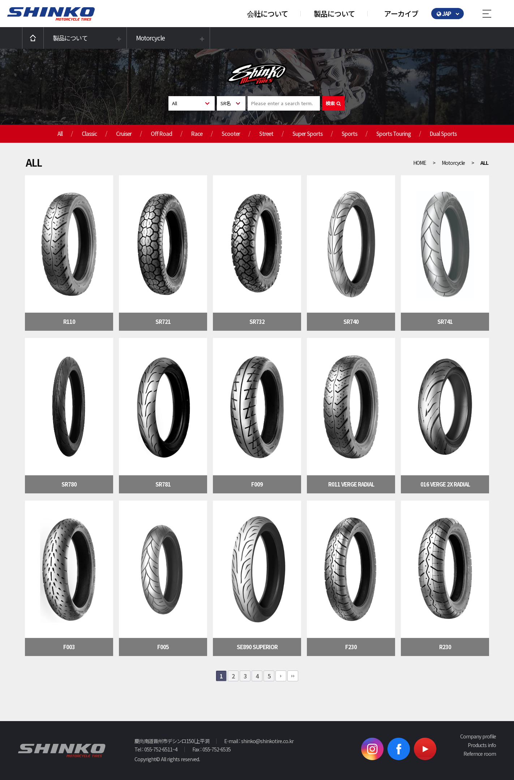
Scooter (231, 133)
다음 (280, 675)
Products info (482, 745)
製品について (334, 13)
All (60, 133)
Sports (349, 133)
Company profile (478, 736)
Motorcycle (150, 37)
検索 (333, 103)
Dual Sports (443, 133)
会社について (267, 13)
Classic (89, 133)
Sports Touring (393, 133)
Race (196, 133)
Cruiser (124, 133)
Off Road (161, 133)
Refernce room (479, 753)
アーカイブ (401, 13)
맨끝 (292, 675)
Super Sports (307, 133)
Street (266, 133)
